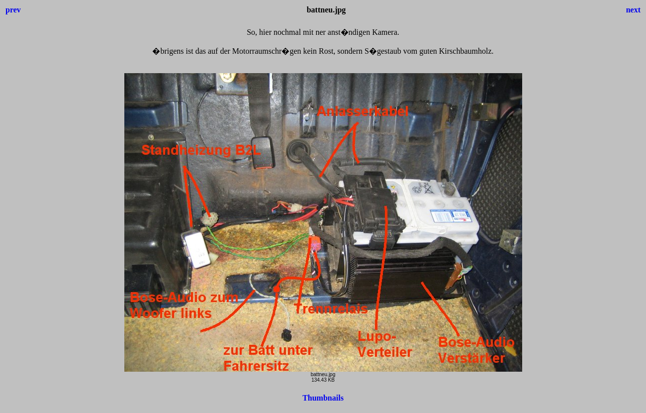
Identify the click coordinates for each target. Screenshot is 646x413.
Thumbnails (323, 398)
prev (13, 9)
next (633, 9)
